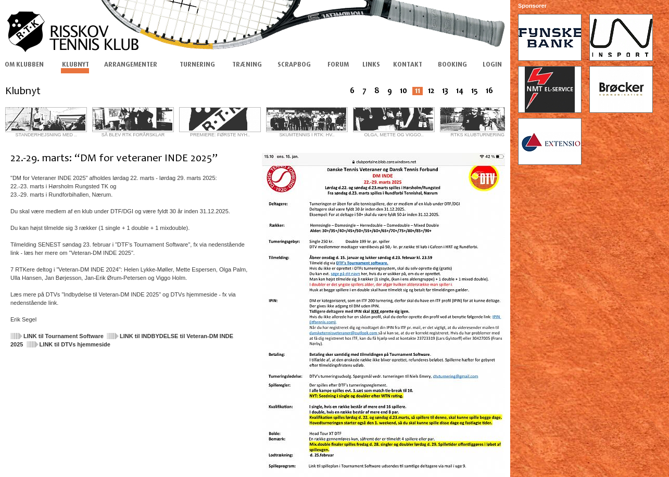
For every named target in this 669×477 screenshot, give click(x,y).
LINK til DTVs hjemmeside (75, 344)
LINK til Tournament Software (63, 336)
